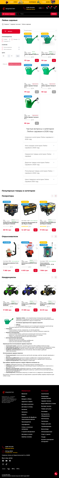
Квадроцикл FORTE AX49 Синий (29, 304)
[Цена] (5, 56)
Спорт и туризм (45, 434)
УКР (40, 8)
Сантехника (44, 421)
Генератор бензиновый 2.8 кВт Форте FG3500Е (48, 223)
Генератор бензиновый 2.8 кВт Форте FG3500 (29, 223)
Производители (26, 422)
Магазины (24, 412)
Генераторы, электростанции (46, 397)
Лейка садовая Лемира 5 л (48, 86)
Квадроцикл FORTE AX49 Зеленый (10, 304)
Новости (24, 414)
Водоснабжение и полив (48, 403)
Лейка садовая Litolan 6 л (48, 55)
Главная (5, 24)
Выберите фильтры (14, 64)
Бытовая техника (46, 406)
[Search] (37, 14)
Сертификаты (26, 424)
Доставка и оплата (27, 434)
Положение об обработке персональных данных (29, 418)
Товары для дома (46, 409)
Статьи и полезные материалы (27, 428)
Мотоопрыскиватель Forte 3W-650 (10, 263)
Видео (23, 396)
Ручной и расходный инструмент (47, 440)
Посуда (43, 437)
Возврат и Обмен (27, 399)
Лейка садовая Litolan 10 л (31, 55)
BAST (28, 475)
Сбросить (5, 64)
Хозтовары (44, 411)
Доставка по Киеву (27, 407)
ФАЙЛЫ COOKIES (27, 437)
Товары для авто (46, 424)
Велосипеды (45, 429)
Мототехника (45, 418)
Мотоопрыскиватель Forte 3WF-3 (29, 263)
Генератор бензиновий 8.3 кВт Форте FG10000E (11, 223)
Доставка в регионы (27, 404)
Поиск (54, 14)
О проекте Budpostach (28, 431)
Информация (26, 391)
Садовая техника (15, 24)
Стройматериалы (46, 426)
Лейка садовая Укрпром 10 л (31, 118)
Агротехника (45, 393)
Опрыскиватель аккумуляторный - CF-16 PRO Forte (47, 264)
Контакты (24, 409)
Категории (44, 391)
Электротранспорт (46, 431)
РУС (43, 8)
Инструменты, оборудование (45, 415)
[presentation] (52, 195)
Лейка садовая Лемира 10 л (31, 86)
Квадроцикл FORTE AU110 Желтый (47, 304)
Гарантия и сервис (27, 401)
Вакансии (24, 393)
